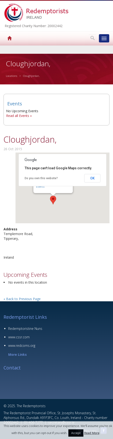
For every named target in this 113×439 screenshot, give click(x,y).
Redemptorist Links (25, 317)
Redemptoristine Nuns (25, 328)
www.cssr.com (19, 337)
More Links (17, 354)
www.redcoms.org (21, 345)
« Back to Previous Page (22, 299)
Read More (91, 433)
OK (92, 178)
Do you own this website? (41, 178)
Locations (11, 76)
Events (40, 186)
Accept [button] (76, 433)
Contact (12, 367)
